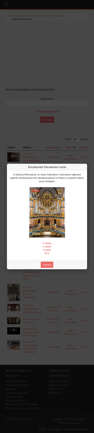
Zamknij (47, 264)
